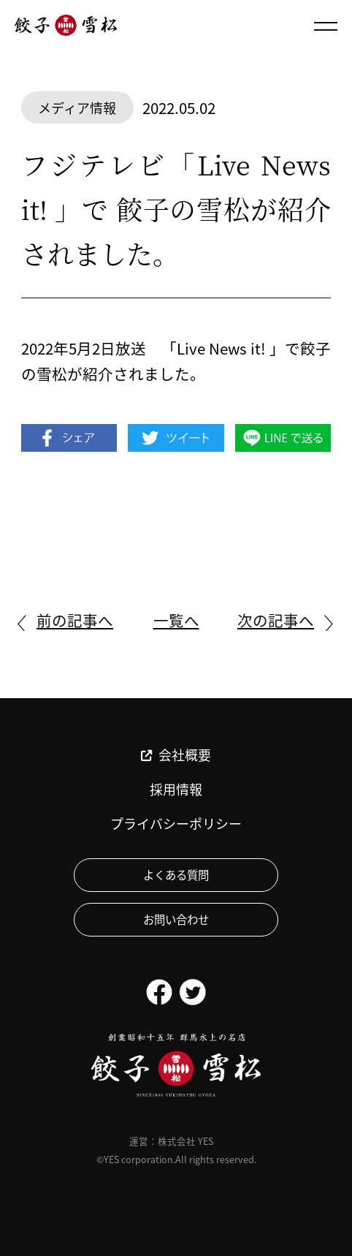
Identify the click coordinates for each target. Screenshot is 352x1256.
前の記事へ (75, 620)
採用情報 (176, 788)
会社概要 (176, 755)
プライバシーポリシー (176, 823)
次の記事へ (275, 620)
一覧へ (176, 620)
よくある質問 (176, 874)
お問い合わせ (176, 919)
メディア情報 (77, 107)
